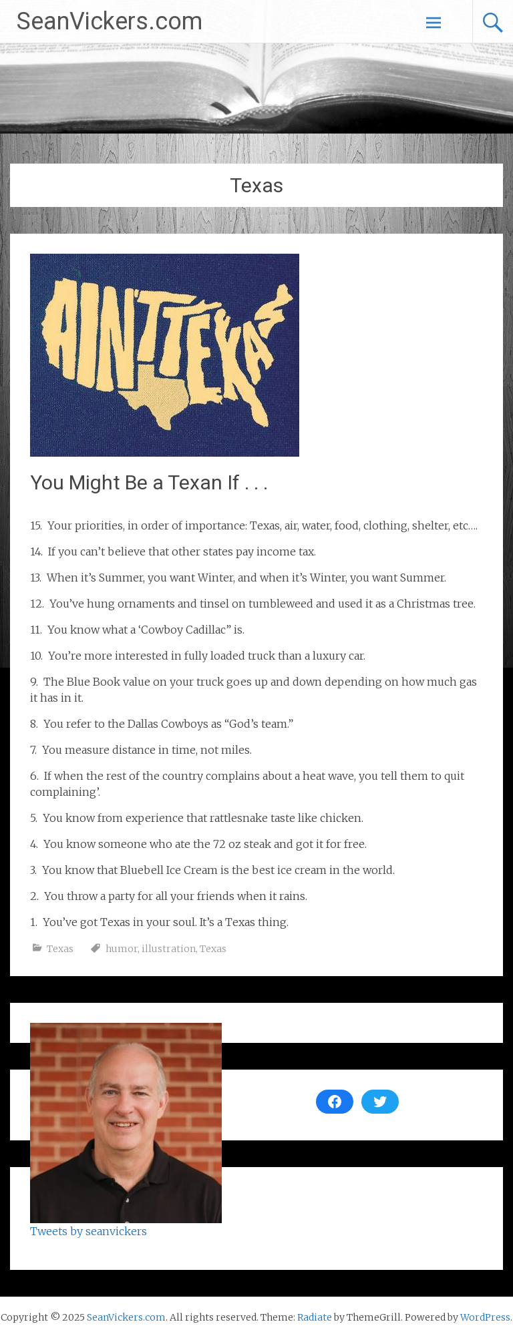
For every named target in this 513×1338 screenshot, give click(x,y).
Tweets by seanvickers (88, 1231)
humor (122, 949)
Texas (60, 949)
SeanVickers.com (109, 21)
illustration (169, 949)
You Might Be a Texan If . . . (149, 482)
